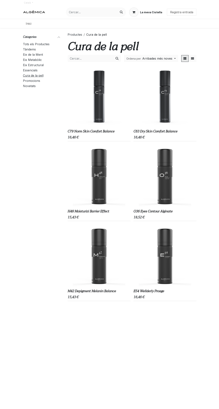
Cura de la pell (33, 75)
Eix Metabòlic (32, 60)
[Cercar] (121, 12)
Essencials (30, 70)
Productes (75, 34)
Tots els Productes (36, 44)
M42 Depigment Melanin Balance (92, 291)
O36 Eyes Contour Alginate (153, 211)
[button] (151, 58)
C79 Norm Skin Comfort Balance (91, 131)
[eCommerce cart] (146, 12)
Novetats (29, 86)
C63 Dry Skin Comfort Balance (155, 131)
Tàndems (29, 49)
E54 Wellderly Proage (148, 291)
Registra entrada (181, 12)
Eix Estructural (33, 65)
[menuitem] (28, 23)
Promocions (31, 81)
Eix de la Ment (33, 54)
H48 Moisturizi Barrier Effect (88, 211)
